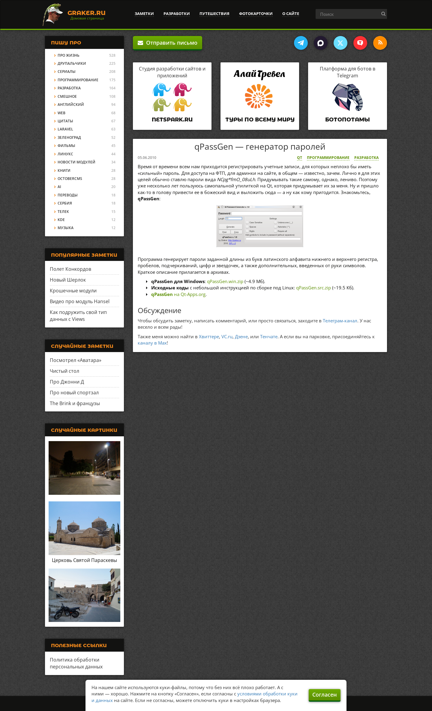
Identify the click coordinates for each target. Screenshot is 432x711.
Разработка (366, 157)
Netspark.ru (172, 119)
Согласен (324, 694)
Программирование (328, 157)
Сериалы (67, 71)
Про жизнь (69, 55)
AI (59, 186)
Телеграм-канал (340, 321)
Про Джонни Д (67, 381)
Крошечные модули (73, 290)
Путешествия (215, 13)
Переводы (68, 195)
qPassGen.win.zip (225, 281)
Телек (63, 211)
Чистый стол (64, 371)
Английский (71, 104)
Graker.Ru (87, 12)
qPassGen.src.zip (313, 288)
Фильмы (66, 145)
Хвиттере (209, 336)
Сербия (65, 203)
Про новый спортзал (74, 392)
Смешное (67, 96)
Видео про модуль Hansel (80, 301)
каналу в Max (152, 343)
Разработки (177, 13)
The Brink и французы (75, 403)
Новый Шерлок (68, 279)
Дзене (241, 336)
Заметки (144, 13)
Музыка (66, 227)
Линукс (65, 154)
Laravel (65, 129)
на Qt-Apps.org (178, 294)
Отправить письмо (167, 42)
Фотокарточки (256, 13)
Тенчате (269, 336)
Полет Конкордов (70, 269)
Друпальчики (72, 63)
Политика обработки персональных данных (76, 663)
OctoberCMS (70, 178)
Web (61, 112)
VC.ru (226, 336)
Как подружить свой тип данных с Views (78, 315)
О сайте (290, 13)
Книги (64, 170)
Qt (299, 157)
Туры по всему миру (260, 119)
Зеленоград (69, 137)
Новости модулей (76, 162)
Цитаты (65, 121)
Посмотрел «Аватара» (75, 360)
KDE (61, 219)
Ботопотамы (347, 119)
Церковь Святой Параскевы (84, 560)
